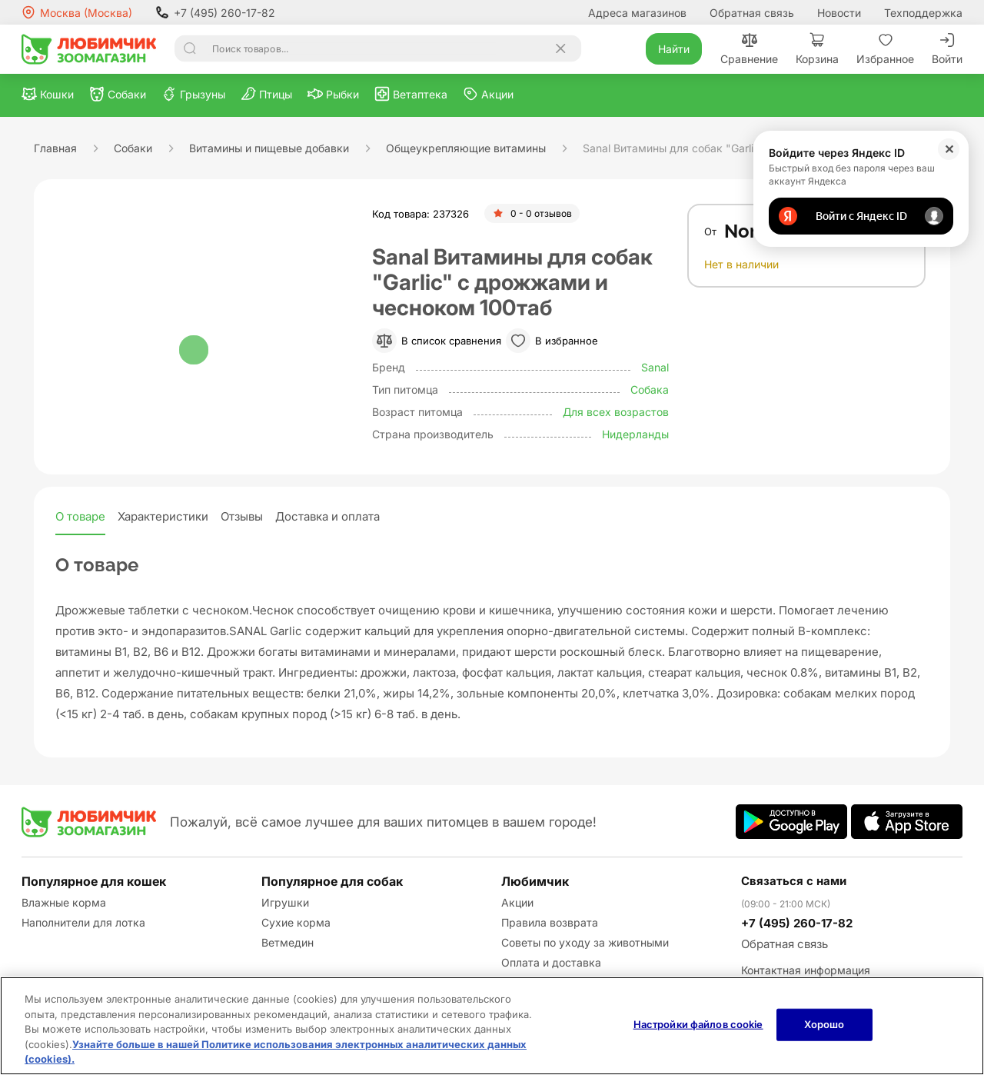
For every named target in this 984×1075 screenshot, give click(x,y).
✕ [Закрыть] (949, 149)
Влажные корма (64, 902)
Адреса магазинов (637, 12)
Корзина (817, 48)
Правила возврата (549, 922)
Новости (839, 12)
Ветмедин (287, 942)
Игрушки (285, 902)
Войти (947, 48)
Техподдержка (923, 12)
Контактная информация (805, 970)
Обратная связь (752, 12)
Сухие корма (296, 922)
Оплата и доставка (551, 962)
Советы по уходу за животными (585, 942)
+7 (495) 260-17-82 (215, 12)
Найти (674, 48)
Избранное (885, 48)
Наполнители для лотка (83, 922)
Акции (517, 902)
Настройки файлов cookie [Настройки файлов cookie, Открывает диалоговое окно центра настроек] (698, 1024)
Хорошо (824, 1024)
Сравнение (749, 48)
